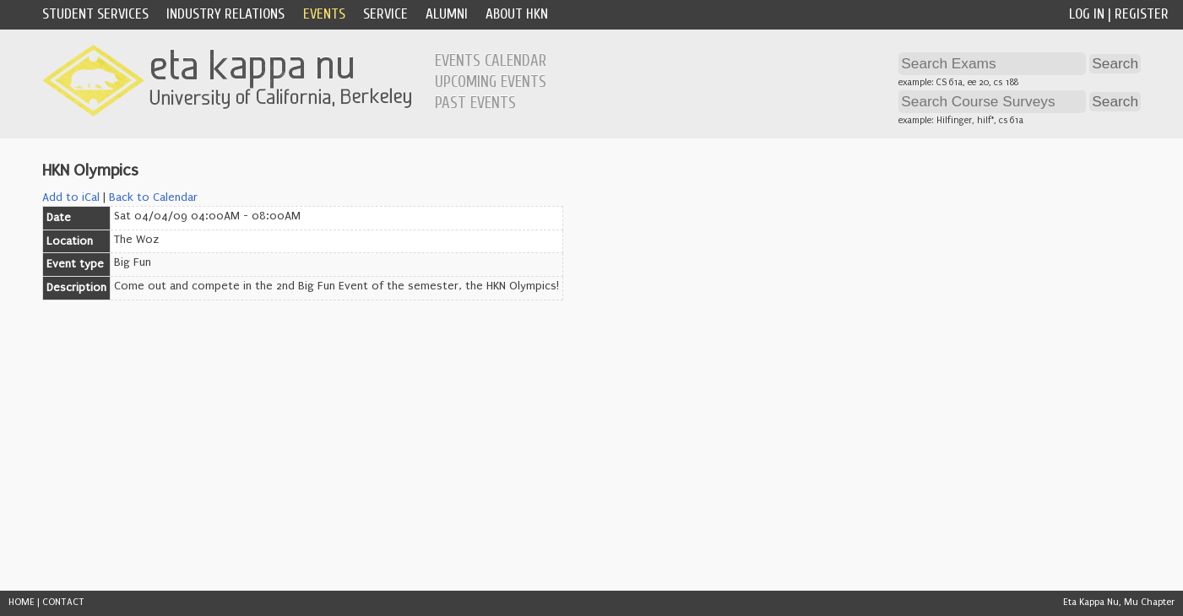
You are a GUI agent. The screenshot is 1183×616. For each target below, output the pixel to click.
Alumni (447, 14)
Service (385, 14)
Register (1142, 14)
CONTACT (63, 602)
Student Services (95, 14)
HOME (21, 602)
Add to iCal (71, 197)
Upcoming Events (490, 82)
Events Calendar (490, 60)
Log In (1086, 14)
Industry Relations (225, 14)
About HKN (517, 14)
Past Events (475, 103)
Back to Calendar (153, 197)
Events (324, 14)
